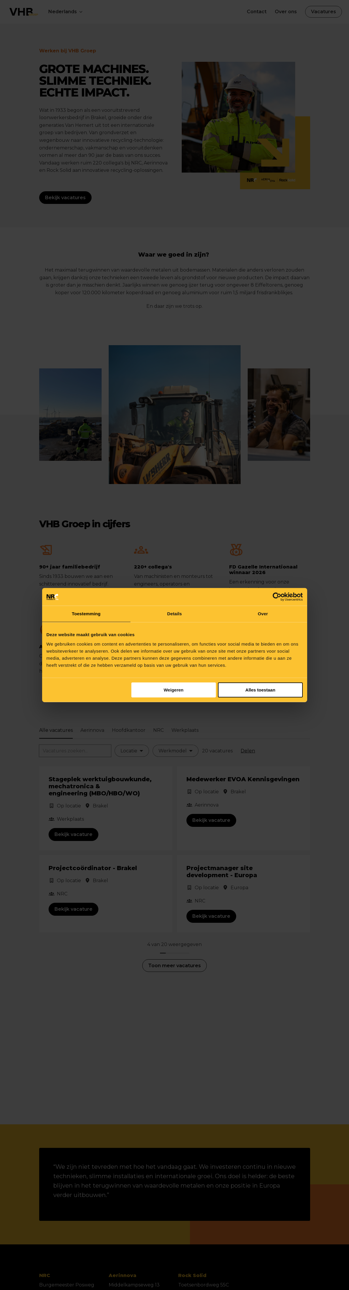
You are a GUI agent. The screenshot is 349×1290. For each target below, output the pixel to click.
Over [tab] (263, 613)
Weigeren (173, 689)
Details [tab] (174, 613)
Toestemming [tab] (86, 613)
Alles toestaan (260, 689)
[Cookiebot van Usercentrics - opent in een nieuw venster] (277, 596)
